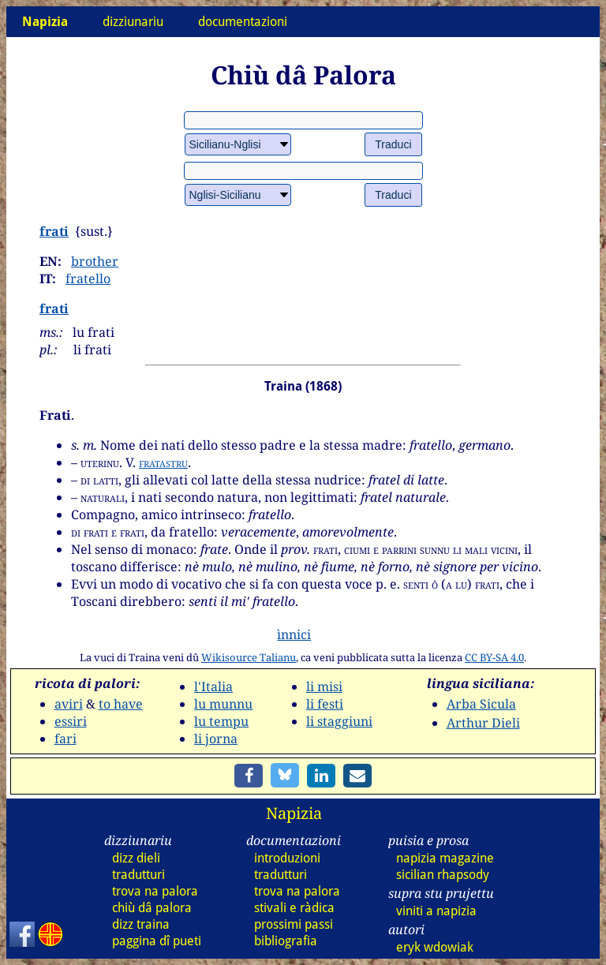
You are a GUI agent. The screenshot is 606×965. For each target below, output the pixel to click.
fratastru (163, 462)
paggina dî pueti (156, 940)
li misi (324, 686)
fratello (87, 278)
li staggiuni (339, 721)
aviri (68, 704)
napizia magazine (445, 858)
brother (94, 261)
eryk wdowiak (434, 947)
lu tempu (221, 721)
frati (54, 231)
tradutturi (138, 874)
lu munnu (223, 704)
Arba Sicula (481, 704)
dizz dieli (136, 858)
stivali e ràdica (294, 907)
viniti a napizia (436, 910)
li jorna (216, 738)
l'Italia (213, 686)
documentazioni (242, 21)
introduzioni (287, 858)
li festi (324, 704)
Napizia (294, 813)
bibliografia (285, 940)
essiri (70, 721)
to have (121, 704)
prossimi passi (293, 924)
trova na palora (155, 891)
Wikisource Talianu (248, 657)
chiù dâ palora (152, 907)
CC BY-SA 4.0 (494, 657)
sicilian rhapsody (442, 874)
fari (65, 738)
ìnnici (294, 634)
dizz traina (141, 924)
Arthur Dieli (483, 722)
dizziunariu (133, 21)
